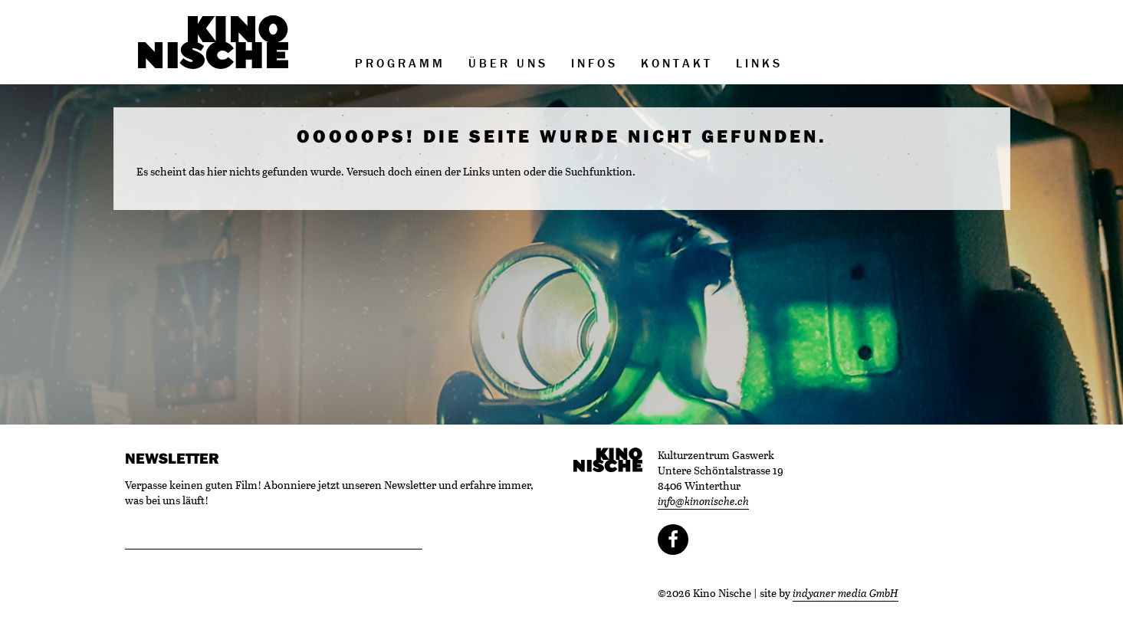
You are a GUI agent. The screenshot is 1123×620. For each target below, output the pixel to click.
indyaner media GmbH (845, 593)
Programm (400, 63)
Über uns (508, 63)
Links (759, 63)
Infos (594, 63)
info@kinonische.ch (703, 501)
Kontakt (677, 63)
